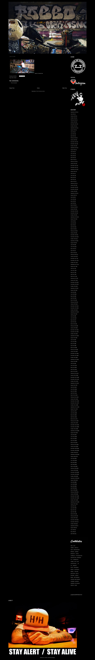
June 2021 (73, 175)
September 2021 (74, 169)
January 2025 (73, 116)
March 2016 (73, 300)
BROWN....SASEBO (74, 551)
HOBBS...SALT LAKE (75, 561)
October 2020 (73, 191)
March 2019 (73, 228)
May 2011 (72, 414)
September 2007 (74, 501)
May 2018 (72, 248)
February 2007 (73, 515)
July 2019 (72, 220)
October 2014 (73, 333)
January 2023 (73, 139)
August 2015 (73, 313)
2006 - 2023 (73, 545)
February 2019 (73, 230)
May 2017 (72, 272)
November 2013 (74, 355)
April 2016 (72, 298)
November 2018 (74, 236)
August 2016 (73, 290)
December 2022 (74, 141)
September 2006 (74, 525)
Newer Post (11, 88)
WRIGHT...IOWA (74, 585)
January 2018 (73, 256)
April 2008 (72, 488)
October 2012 (73, 381)
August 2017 (73, 266)
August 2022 (73, 149)
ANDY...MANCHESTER (75, 549)
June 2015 (73, 317)
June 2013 (73, 365)
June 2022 (73, 153)
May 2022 (72, 155)
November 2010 (74, 426)
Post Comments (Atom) (40, 91)
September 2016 (74, 288)
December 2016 (74, 282)
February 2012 (73, 397)
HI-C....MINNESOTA (74, 559)
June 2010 (73, 436)
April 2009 (72, 464)
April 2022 (72, 157)
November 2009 (74, 450)
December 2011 (74, 401)
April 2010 (72, 440)
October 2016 (73, 286)
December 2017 (74, 258)
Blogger (53, 657)
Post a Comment (14, 82)
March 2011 (73, 418)
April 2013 (72, 369)
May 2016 (72, 296)
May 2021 (72, 177)
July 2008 (72, 482)
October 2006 (73, 523)
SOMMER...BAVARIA (75, 581)
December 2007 (74, 496)
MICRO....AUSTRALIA (75, 569)
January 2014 (73, 351)
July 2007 (72, 505)
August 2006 (73, 527)
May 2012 (72, 391)
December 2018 (74, 234)
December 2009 (74, 448)
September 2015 (74, 311)
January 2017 (73, 280)
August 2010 (73, 432)
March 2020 (73, 205)
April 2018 (72, 250)
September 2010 (74, 430)
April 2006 (72, 533)
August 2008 (73, 480)
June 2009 (73, 460)
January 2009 (73, 470)
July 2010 (72, 434)
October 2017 (73, 262)
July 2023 (72, 131)
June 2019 (73, 222)
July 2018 (72, 244)
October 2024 (73, 118)
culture (12, 77)
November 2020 (74, 189)
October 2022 (73, 145)
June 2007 (73, 507)
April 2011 (72, 416)
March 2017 (73, 276)
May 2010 (72, 438)
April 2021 (72, 179)
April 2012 (72, 393)
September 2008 (74, 478)
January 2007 (73, 517)
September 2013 (74, 359)
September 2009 (74, 454)
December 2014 (74, 329)
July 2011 (72, 410)
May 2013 (72, 367)
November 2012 (74, 379)
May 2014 (72, 343)
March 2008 (73, 490)
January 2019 (73, 232)
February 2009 (73, 468)
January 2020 (73, 209)
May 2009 (72, 462)
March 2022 (73, 159)
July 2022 (72, 151)
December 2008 (74, 472)
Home (38, 88)
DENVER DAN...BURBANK (76, 557)
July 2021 (72, 173)
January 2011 (73, 422)
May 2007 (72, 509)
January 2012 (73, 399)
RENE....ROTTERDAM (75, 577)
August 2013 (73, 361)
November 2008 (74, 474)
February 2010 (73, 444)
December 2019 (74, 211)
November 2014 (74, 331)
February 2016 (73, 302)
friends (15, 77)
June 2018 (73, 246)
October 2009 (73, 452)
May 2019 (72, 224)
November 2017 (74, 260)
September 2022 (74, 147)
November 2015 (74, 308)
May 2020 (72, 201)
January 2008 (73, 494)
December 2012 (74, 377)
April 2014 (72, 345)
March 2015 (73, 323)
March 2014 (73, 347)
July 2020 (72, 197)
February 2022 (73, 161)
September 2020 (74, 193)
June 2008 (73, 484)
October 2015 (73, 310)
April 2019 (72, 226)
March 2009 (73, 466)
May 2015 (72, 319)
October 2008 (73, 476)
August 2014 (73, 337)
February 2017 (73, 278)
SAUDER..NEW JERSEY (75, 579)
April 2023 (72, 135)
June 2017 (73, 270)
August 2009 (73, 456)
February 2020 (73, 207)
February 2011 (73, 420)
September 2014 (74, 335)
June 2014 (73, 341)
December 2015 (74, 306)
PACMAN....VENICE (74, 575)
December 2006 (74, 519)
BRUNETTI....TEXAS (75, 553)
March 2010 (73, 442)
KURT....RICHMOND (74, 567)
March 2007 (73, 513)
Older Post (64, 88)
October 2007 (73, 499)
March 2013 (73, 371)
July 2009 (72, 458)
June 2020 (73, 199)
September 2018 (74, 240)
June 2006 (73, 529)
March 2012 (73, 395)
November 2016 (74, 284)
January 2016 (73, 304)
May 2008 (72, 486)
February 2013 (73, 373)
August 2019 (73, 218)
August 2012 (73, 385)
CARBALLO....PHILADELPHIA (76, 555)
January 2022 (73, 163)
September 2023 (74, 127)
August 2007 (73, 503)
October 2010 (73, 428)
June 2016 (73, 294)
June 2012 (73, 389)
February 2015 (73, 325)
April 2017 (72, 274)
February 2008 (73, 492)
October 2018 (73, 238)
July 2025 (72, 114)
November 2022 (74, 143)
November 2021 (74, 167)
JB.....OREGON (74, 565)
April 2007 (72, 511)
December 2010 (74, 424)
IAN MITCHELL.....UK (75, 563)
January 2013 (73, 375)
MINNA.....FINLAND (74, 571)
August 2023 (73, 129)
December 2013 (74, 353)
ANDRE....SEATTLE (74, 547)
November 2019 (74, 213)
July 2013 (72, 363)
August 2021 (73, 171)
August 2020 (73, 195)
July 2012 (72, 387)
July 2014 (72, 339)
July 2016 (72, 292)
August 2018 (73, 242)
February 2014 (73, 349)
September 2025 (74, 112)
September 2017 (74, 264)
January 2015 (73, 327)
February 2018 (73, 254)
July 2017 (72, 268)
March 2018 (73, 252)
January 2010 (73, 446)
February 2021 (73, 183)
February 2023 (73, 137)
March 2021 (73, 181)
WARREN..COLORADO (75, 583)
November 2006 (74, 521)
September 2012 (74, 383)
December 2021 (74, 165)
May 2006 (72, 531)
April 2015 (72, 321)
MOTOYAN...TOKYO (75, 573)
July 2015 (72, 315)
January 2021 (73, 185)
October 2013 (73, 357)
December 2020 (74, 187)
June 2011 (73, 412)
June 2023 (73, 133)
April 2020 (72, 203)
